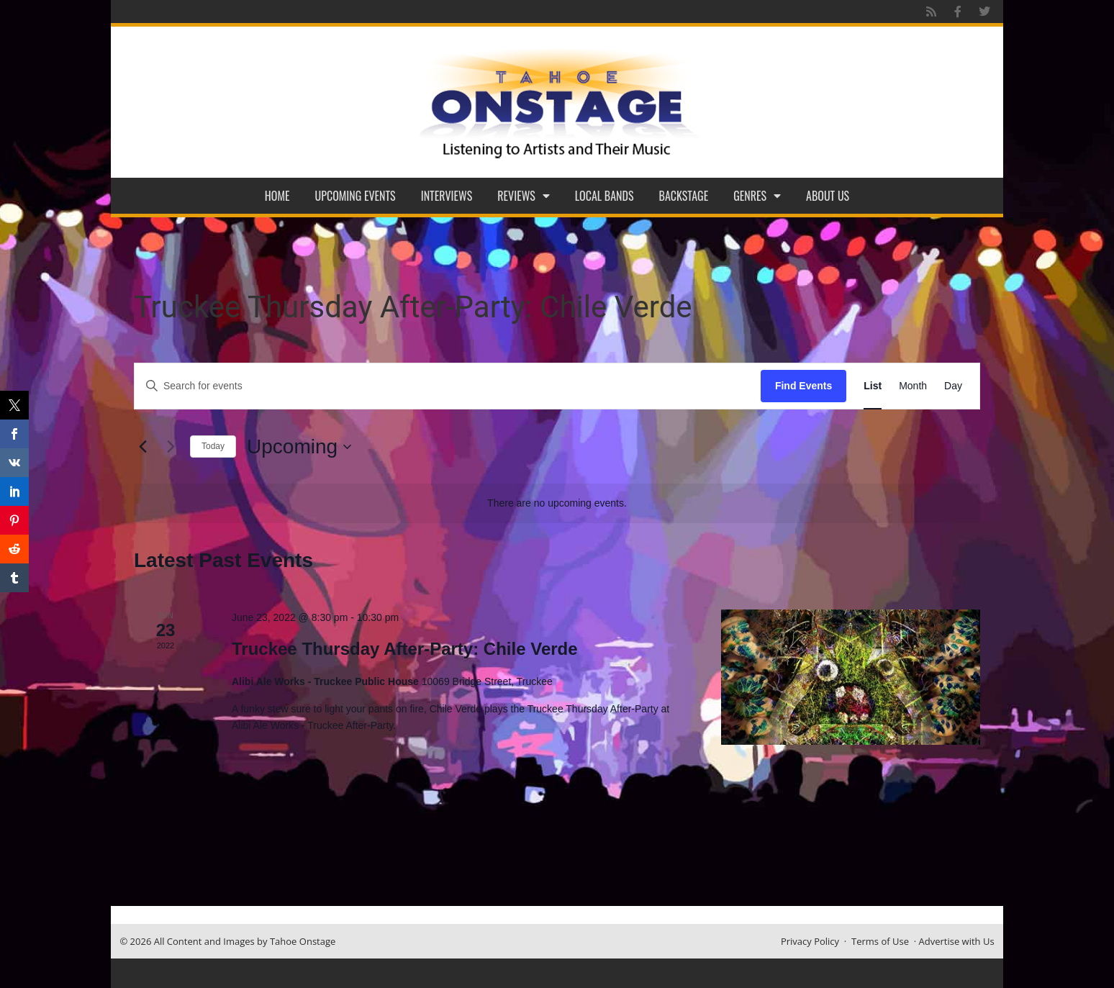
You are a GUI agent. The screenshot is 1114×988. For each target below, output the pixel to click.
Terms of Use (880, 941)
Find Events (803, 385)
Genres (757, 196)
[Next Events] (170, 447)
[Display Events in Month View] (913, 386)
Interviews (447, 195)
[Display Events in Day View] (953, 386)
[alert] (557, 503)
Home (277, 195)
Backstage (684, 195)
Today (213, 446)
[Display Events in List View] (873, 386)
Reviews (523, 196)
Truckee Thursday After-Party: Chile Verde (405, 648)
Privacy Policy (810, 941)
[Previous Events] (142, 447)
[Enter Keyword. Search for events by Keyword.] (448, 386)
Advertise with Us (957, 941)
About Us (827, 195)
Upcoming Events (355, 195)
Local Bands (604, 195)
